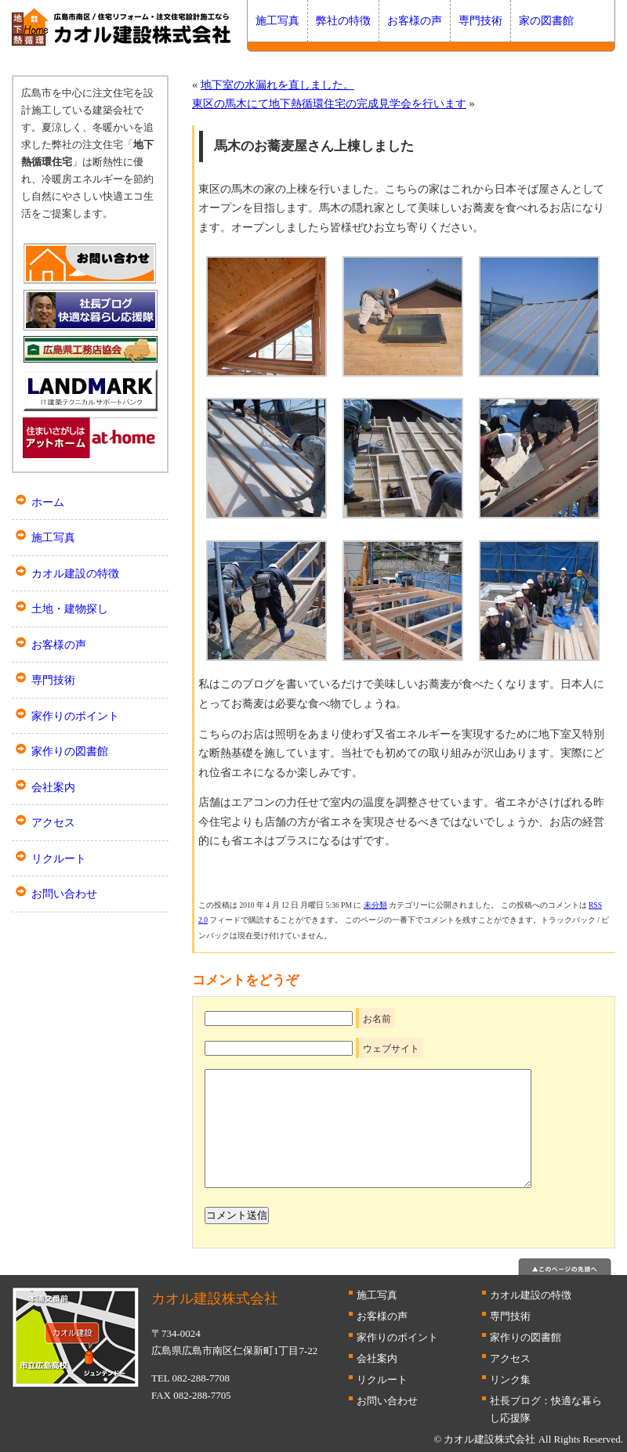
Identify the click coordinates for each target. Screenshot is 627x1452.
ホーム (47, 502)
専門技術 (480, 21)
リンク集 (510, 1379)
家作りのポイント (75, 716)
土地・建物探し (69, 608)
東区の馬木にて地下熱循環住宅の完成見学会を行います (329, 103)
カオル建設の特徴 (75, 573)
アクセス (53, 822)
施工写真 (277, 21)
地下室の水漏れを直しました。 (277, 84)
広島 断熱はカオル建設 (121, 27)
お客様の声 (414, 21)
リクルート (58, 858)
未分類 (375, 905)
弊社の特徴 (343, 21)
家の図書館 (546, 21)
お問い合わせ (64, 893)
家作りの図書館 (69, 751)
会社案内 (53, 787)
